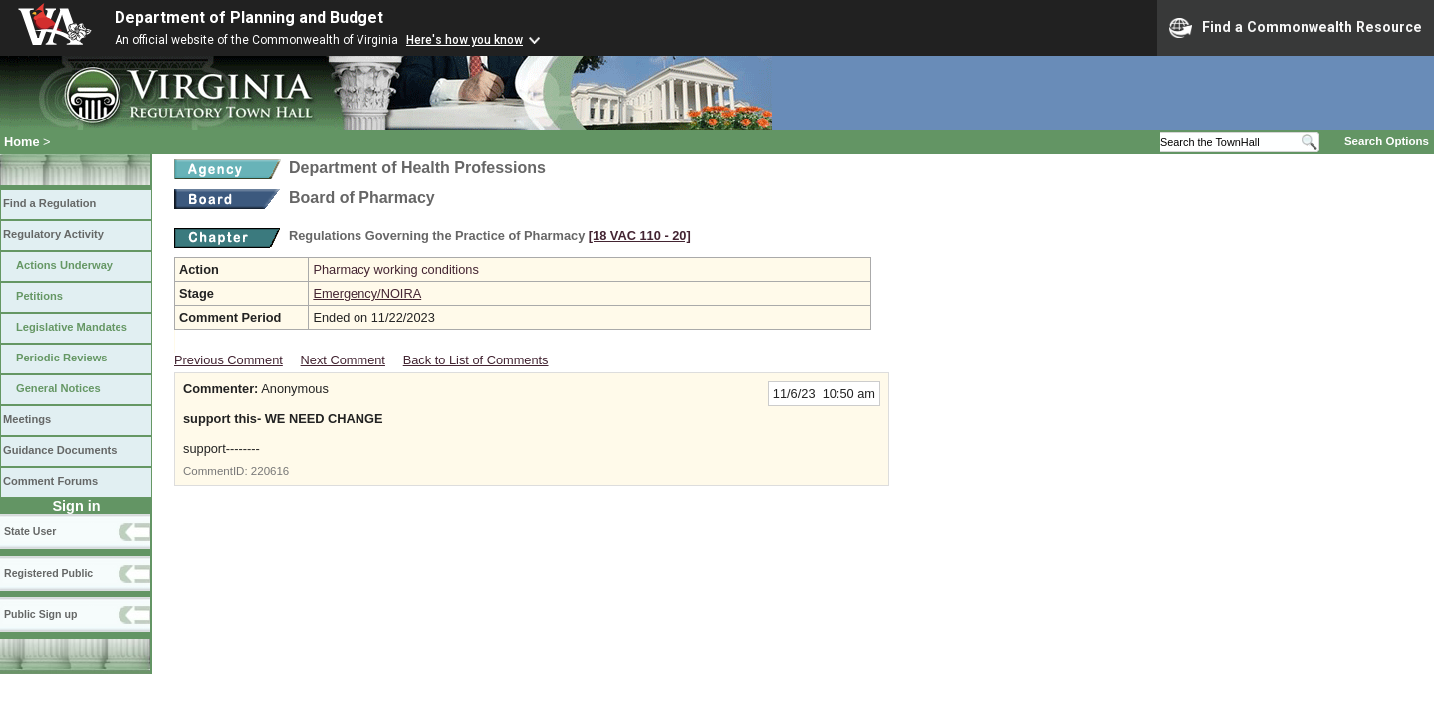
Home (22, 141)
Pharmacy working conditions (395, 269)
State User (30, 531)
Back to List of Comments (476, 360)
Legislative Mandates (71, 327)
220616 (270, 471)
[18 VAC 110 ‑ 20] (640, 235)
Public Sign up (40, 614)
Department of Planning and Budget (249, 17)
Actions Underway (64, 265)
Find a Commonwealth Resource (1295, 28)
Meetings (27, 419)
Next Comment (343, 360)
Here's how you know (464, 40)
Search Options (1386, 141)
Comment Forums (50, 481)
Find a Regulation (49, 203)
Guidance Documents (60, 450)
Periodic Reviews (62, 357)
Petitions (39, 296)
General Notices (58, 388)
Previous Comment (228, 360)
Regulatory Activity (53, 234)
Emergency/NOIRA (367, 293)
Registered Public (48, 573)
